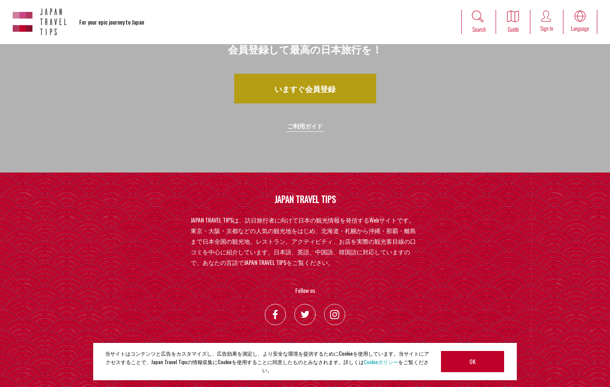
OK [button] (472, 361)
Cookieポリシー (381, 361)
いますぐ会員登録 (305, 88)
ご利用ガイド (305, 125)
